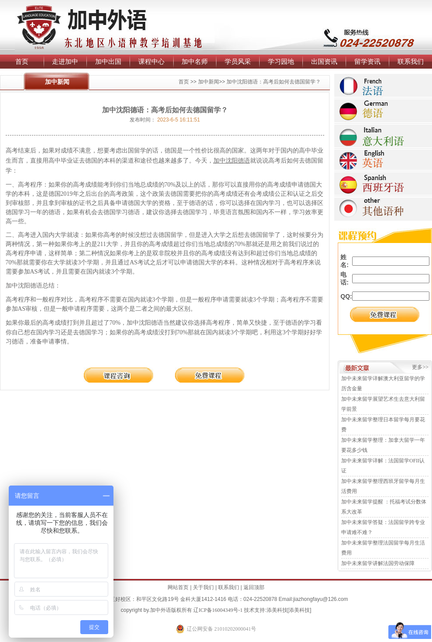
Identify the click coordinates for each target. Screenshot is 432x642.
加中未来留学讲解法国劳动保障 (378, 563)
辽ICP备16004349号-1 (218, 610)
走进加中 (65, 61)
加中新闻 (208, 82)
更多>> (420, 367)
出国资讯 (324, 61)
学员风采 (238, 61)
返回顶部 (253, 587)
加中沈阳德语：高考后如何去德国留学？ (273, 82)
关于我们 (203, 587)
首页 (21, 61)
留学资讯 (367, 61)
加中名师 (195, 61)
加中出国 (108, 61)
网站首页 (178, 587)
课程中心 (151, 61)
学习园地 (281, 61)
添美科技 (277, 610)
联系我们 (411, 61)
